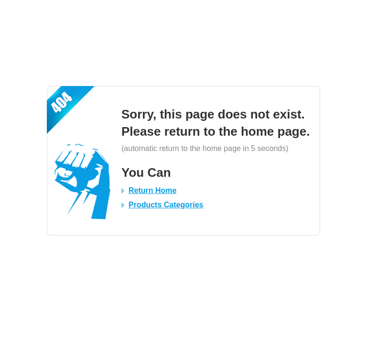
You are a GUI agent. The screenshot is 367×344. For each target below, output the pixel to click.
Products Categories (166, 205)
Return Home (152, 190)
